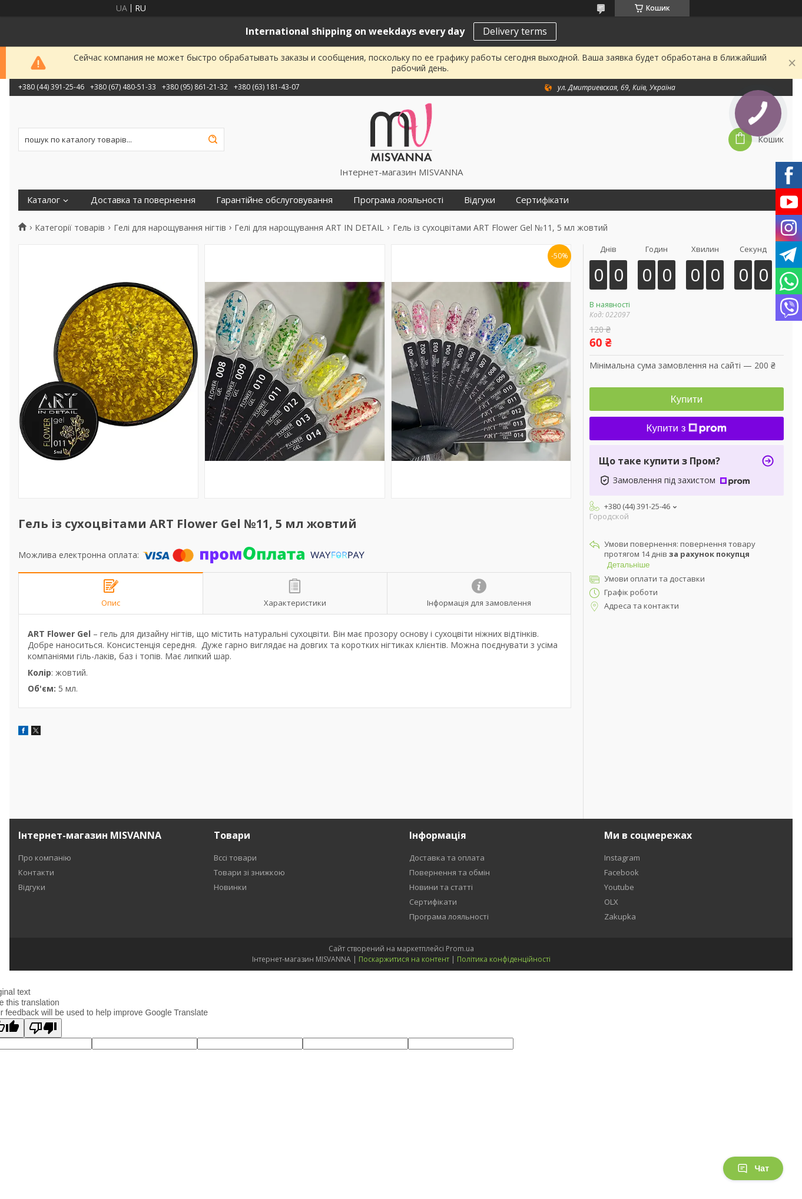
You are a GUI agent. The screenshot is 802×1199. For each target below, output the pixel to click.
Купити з (687, 428)
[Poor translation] (43, 1028)
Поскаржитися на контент (404, 959)
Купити (686, 399)
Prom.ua (460, 949)
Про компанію (44, 857)
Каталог (43, 199)
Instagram (622, 857)
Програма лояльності (398, 199)
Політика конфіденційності (504, 959)
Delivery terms (515, 31)
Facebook (621, 872)
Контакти (36, 872)
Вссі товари (235, 857)
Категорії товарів (70, 227)
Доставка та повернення (143, 199)
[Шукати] (212, 139)
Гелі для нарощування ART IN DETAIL (309, 227)
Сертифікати (542, 199)
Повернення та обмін (449, 872)
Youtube (619, 887)
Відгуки (479, 199)
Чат (753, 1168)
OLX (611, 901)
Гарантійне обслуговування (274, 199)
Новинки (230, 887)
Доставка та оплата (447, 857)
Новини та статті (441, 887)
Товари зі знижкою (249, 872)
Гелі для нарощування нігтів (170, 227)
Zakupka (620, 916)
